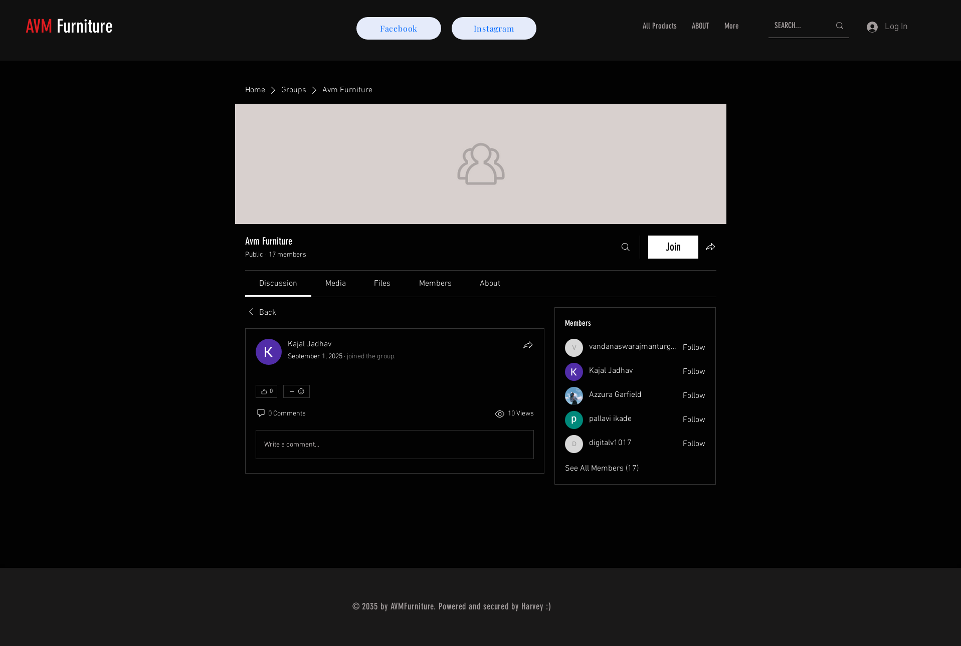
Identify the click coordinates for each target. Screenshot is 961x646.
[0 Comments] (281, 414)
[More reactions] (296, 391)
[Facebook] (398, 28)
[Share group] (710, 247)
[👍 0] (266, 391)
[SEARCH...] (795, 26)
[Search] (626, 247)
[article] (395, 401)
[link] (278, 284)
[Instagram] (494, 28)
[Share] (528, 345)
